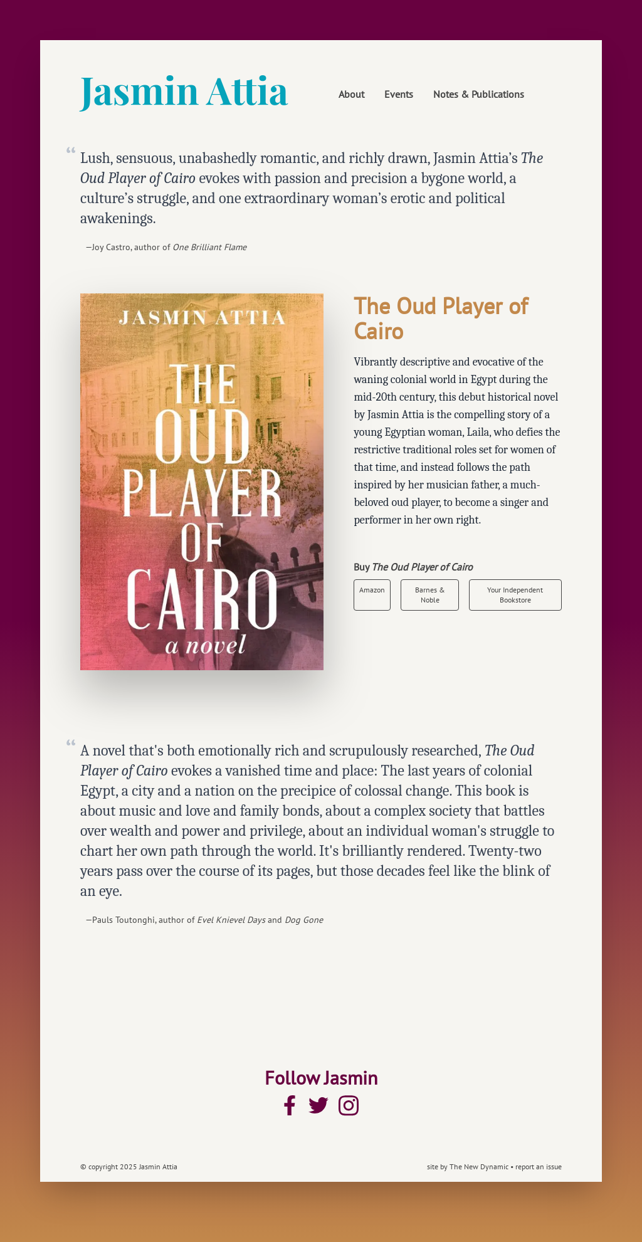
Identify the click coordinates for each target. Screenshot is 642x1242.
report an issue (538, 1166)
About (351, 94)
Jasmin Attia (184, 89)
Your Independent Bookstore (515, 594)
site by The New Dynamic (468, 1166)
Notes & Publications (478, 94)
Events (398, 94)
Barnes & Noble (430, 594)
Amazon (372, 589)
